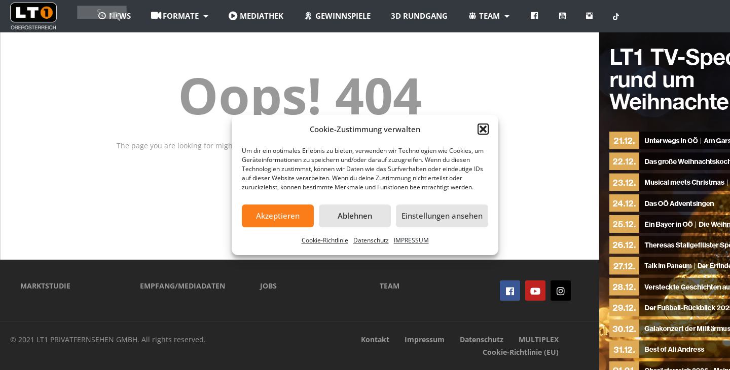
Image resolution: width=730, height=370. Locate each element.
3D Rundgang (475, 16)
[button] (483, 129)
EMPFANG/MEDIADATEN (182, 286)
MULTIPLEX (539, 339)
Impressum (425, 339)
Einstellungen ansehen (442, 216)
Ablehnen (355, 216)
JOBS (268, 286)
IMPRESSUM (411, 240)
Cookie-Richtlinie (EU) (521, 352)
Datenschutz (371, 240)
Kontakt (375, 339)
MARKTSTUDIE (45, 286)
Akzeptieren (278, 216)
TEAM (389, 286)
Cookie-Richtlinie (325, 240)
